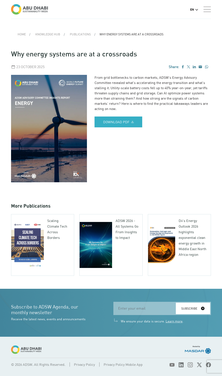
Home (22, 34)
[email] (146, 308)
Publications (80, 34)
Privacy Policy (84, 364)
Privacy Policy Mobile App (123, 364)
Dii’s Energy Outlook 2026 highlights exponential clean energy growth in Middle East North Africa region (192, 237)
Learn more (174, 321)
